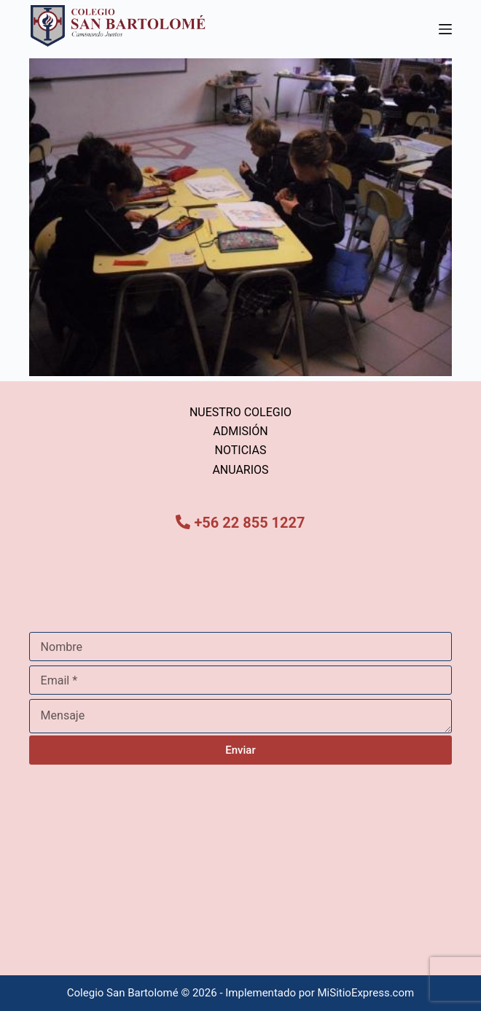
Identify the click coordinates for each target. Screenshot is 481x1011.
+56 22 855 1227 (249, 522)
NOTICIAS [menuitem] (241, 450)
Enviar (240, 750)
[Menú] (445, 29)
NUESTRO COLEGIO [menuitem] (240, 412)
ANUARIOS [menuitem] (240, 470)
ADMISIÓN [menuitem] (240, 431)
